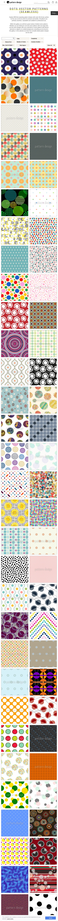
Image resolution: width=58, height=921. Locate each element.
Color (18, 38)
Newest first (8, 42)
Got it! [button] (50, 918)
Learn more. (10, 919)
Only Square (23, 45)
